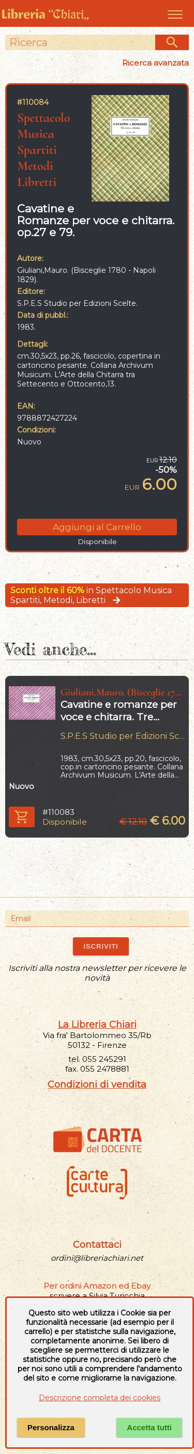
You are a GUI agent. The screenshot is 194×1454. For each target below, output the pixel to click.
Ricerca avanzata (155, 63)
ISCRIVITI (100, 946)
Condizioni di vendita (97, 1084)
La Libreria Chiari (97, 1024)
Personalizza (50, 1427)
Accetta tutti (149, 1427)
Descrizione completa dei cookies (99, 1397)
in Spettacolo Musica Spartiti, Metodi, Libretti (91, 595)
